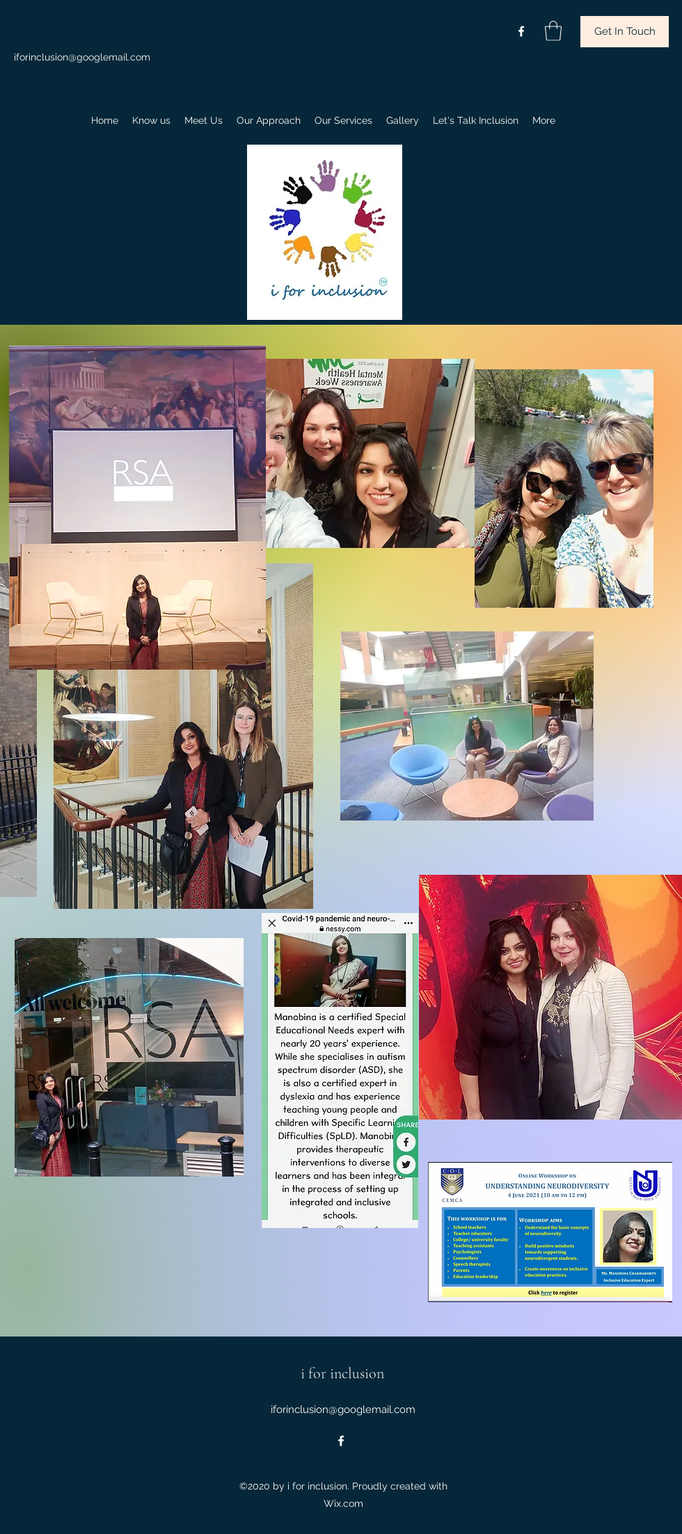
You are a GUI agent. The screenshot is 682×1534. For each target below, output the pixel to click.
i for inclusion (342, 1373)
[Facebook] (521, 31)
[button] (553, 31)
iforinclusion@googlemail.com (82, 57)
